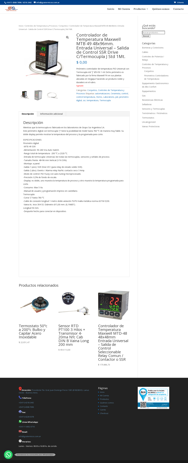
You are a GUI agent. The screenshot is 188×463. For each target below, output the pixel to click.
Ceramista (115, 93)
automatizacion (102, 93)
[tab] (28, 113)
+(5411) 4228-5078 (26, 416)
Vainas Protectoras (151, 126)
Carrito (103, 409)
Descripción (28, 113)
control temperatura (85, 97)
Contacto (178, 9)
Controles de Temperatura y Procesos (41, 25)
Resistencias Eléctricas (152, 100)
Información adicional (51, 113)
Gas (144, 95)
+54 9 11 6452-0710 (27, 426)
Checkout (104, 413)
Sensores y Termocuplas (153, 108)
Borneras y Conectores (153, 47)
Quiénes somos (160, 9)
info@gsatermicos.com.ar (30, 436)
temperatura (92, 100)
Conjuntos (63, 25)
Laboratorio (108, 97)
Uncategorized (148, 122)
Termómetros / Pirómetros (154, 113)
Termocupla (105, 100)
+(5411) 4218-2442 (26, 402)
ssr (84, 100)
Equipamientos (149, 91)
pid (116, 97)
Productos (139, 9)
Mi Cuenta (124, 9)
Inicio (110, 9)
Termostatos (148, 117)
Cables (145, 52)
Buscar (146, 36)
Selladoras (147, 104)
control (124, 93)
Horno (99, 97)
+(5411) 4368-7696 (26, 407)
